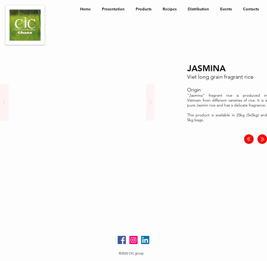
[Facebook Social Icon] (122, 240)
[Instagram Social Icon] (133, 240)
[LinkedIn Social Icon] (145, 240)
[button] (77, 102)
